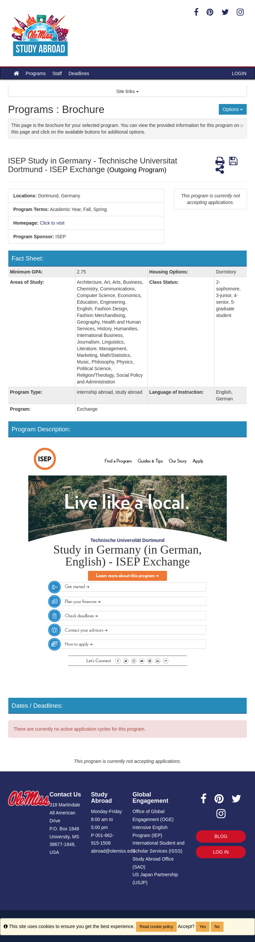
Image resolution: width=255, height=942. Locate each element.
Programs (36, 73)
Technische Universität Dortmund (127, 540)
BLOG (220, 836)
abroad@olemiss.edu (113, 851)
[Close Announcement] (242, 125)
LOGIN (239, 73)
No (216, 926)
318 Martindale (64, 804)
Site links (127, 91)
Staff (57, 73)
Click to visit (52, 223)
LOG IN (221, 852)
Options (233, 109)
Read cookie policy (156, 926)
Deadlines (78, 73)
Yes (203, 926)
